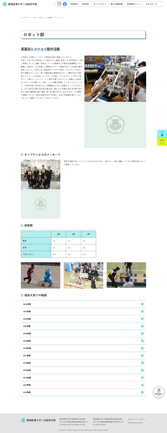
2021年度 (83, 326)
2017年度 (83, 355)
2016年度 (83, 363)
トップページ (26, 17)
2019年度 (83, 341)
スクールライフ (99, 4)
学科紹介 (85, 4)
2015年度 (83, 370)
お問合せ (162, 141)
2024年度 (83, 304)
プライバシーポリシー (138, 419)
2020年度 (83, 333)
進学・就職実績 (117, 4)
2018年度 (83, 348)
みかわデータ (151, 4)
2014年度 (83, 377)
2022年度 (83, 319)
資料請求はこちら (159, 392)
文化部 (49, 17)
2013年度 (83, 385)
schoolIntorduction (136, 422)
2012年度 (83, 392)
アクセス (162, 134)
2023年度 (83, 311)
